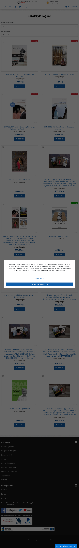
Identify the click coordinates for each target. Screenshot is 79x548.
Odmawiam (39, 279)
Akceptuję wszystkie (39, 284)
